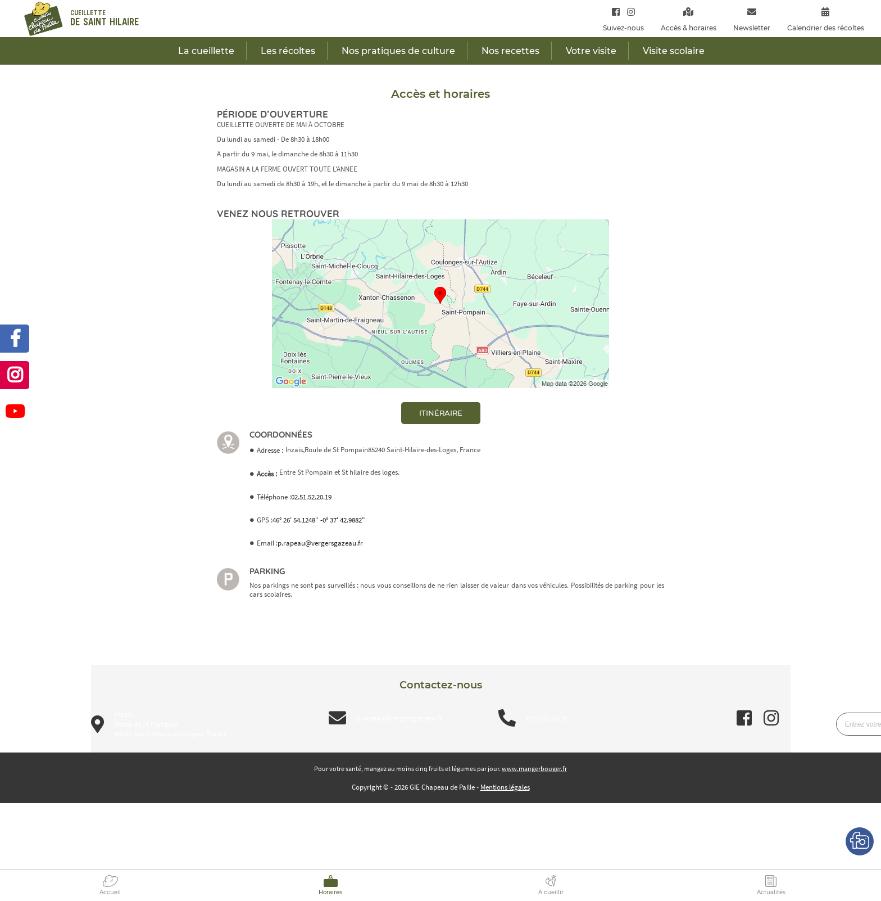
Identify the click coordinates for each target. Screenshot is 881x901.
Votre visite (591, 51)
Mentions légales (505, 787)
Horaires (330, 892)
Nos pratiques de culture (398, 51)
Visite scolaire (674, 51)
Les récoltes (288, 51)
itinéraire (440, 412)
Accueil (110, 892)
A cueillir (551, 892)
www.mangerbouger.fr (534, 768)
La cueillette (206, 51)
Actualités (771, 892)
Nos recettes (510, 51)
